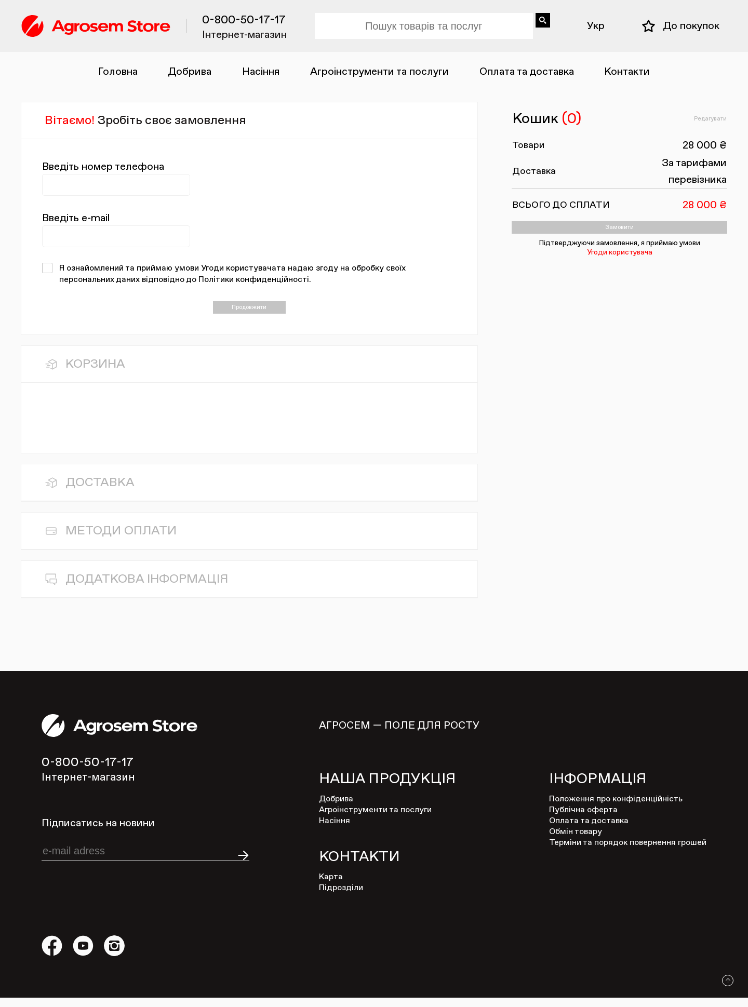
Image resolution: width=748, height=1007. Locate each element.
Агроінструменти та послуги (379, 71)
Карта (331, 886)
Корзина (95, 373)
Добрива (189, 71)
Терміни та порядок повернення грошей (627, 852)
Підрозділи (341, 897)
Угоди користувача (619, 264)
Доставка (100, 492)
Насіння (261, 71)
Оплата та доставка (526, 71)
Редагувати (699, 119)
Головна (118, 71)
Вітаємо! (145, 120)
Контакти (627, 71)
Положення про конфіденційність (616, 808)
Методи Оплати (121, 540)
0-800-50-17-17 (244, 20)
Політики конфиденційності (253, 280)
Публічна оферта (583, 819)
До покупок (691, 26)
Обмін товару (575, 841)
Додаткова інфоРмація (146, 588)
